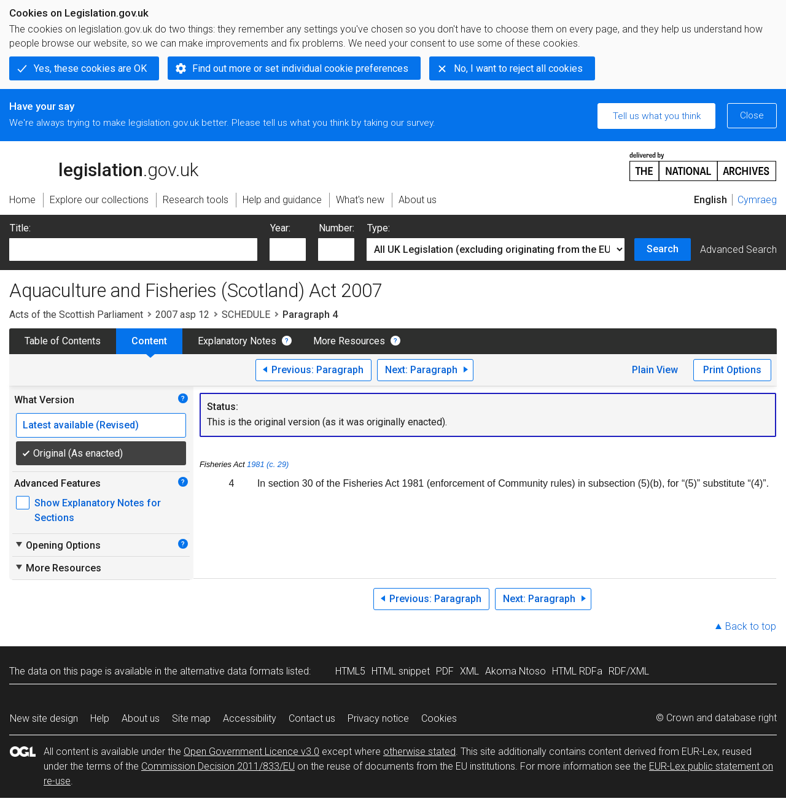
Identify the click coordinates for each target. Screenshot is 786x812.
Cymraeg (757, 200)
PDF (445, 671)
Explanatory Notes (237, 341)
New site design (44, 718)
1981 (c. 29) (268, 464)
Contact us (312, 718)
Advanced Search (738, 249)
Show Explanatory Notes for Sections (97, 510)
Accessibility (249, 718)
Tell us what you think (657, 116)
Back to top (750, 626)
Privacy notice (378, 718)
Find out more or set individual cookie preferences (300, 68)
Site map (191, 718)
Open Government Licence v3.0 (251, 751)
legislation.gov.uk (103, 165)
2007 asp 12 (182, 314)
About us (141, 718)
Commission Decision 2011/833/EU (218, 766)
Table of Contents (63, 341)
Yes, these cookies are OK (90, 68)
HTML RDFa (577, 671)
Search (663, 249)
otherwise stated (419, 751)
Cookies (439, 718)
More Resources (349, 341)
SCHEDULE (246, 314)
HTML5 (350, 671)
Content (149, 341)
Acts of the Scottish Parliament (76, 314)
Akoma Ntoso (515, 671)
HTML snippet (401, 671)
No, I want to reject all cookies (518, 68)
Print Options (732, 370)
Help (99, 718)
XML (469, 671)
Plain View (655, 370)
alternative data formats (232, 671)
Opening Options (57, 545)
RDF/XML (629, 671)
